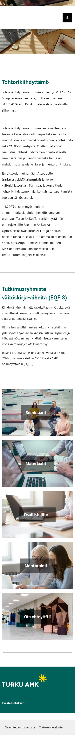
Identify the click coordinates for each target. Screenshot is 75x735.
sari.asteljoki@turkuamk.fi (21, 179)
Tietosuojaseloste (51, 727)
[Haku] (67, 17)
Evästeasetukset (14, 703)
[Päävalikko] (55, 17)
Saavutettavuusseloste (20, 727)
